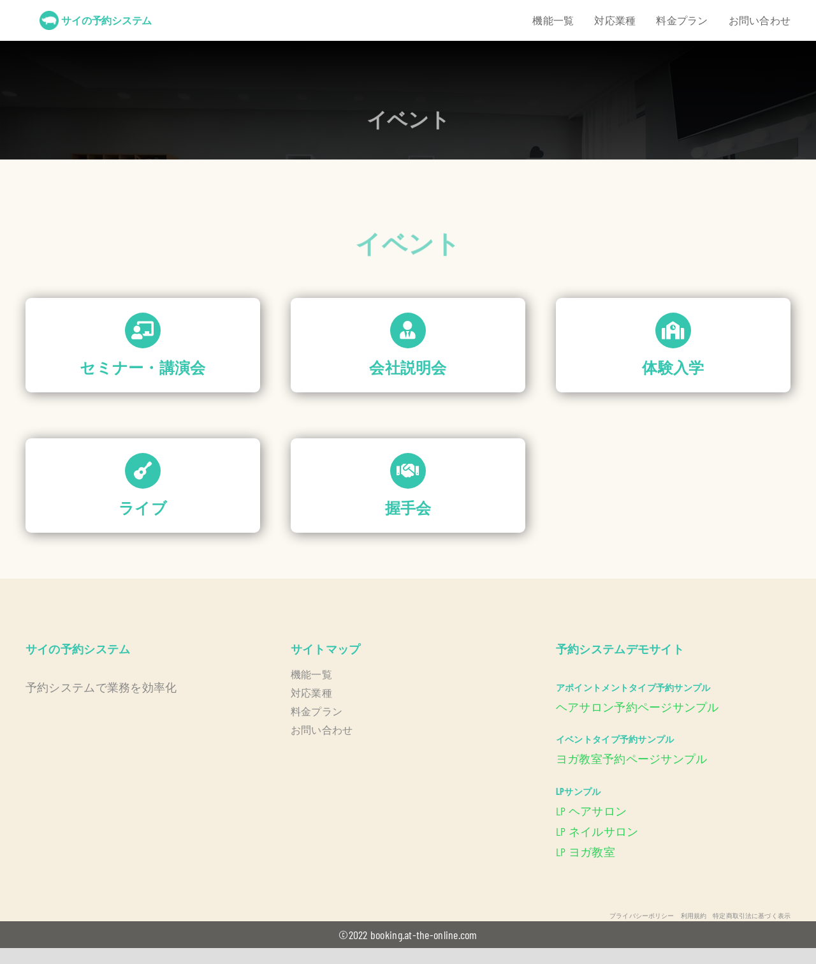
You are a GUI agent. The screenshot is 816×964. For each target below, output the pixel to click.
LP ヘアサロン (591, 811)
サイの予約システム (106, 20)
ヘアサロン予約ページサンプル (637, 707)
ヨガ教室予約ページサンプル (632, 759)
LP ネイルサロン (597, 831)
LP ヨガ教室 (585, 852)
